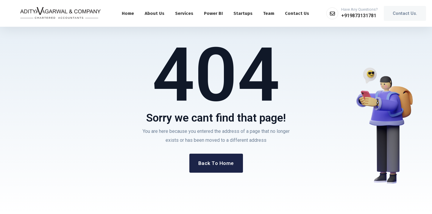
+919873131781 (358, 15)
